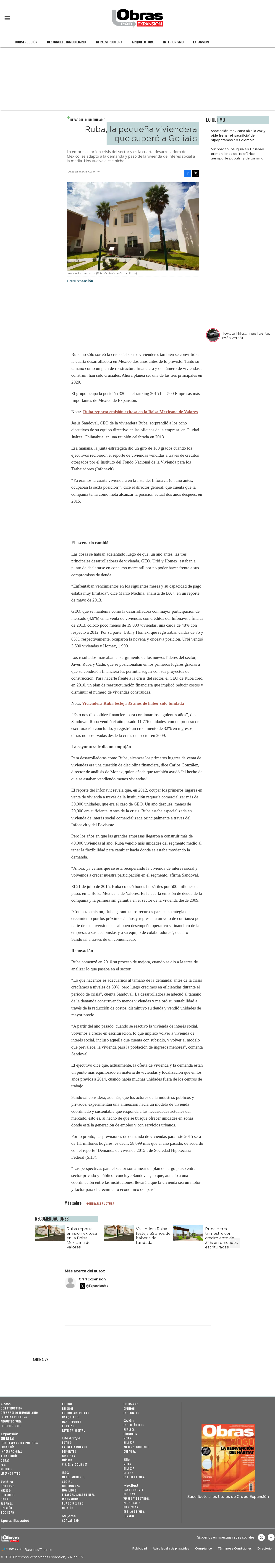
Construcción (26, 42)
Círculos (130, 1434)
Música (67, 1460)
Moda (127, 1438)
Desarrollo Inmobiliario (66, 42)
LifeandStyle (10, 1473)
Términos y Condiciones (234, 1548)
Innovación (70, 1499)
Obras (5, 1404)
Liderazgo (131, 1404)
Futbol (67, 1404)
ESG (3, 1465)
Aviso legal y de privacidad (171, 1548)
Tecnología (9, 1456)
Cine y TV (69, 1456)
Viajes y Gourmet (75, 1464)
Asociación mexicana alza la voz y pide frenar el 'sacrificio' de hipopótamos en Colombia (238, 135)
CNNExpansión (92, 1279)
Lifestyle (69, 1426)
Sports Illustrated (15, 1521)
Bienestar (131, 1507)
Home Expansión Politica (19, 1443)
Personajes (132, 1503)
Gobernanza (71, 1486)
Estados (7, 1503)
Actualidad (70, 1520)
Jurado (128, 1516)
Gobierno (8, 1486)
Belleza (129, 1442)
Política (7, 1482)
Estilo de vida (134, 1477)
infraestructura (102, 1203)
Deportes (69, 1451)
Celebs (128, 1473)
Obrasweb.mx (271, 1537)
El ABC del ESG (73, 1503)
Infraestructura (109, 42)
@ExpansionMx (97, 1286)
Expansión (201, 42)
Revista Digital (73, 1430)
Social (67, 1482)
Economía (8, 1447)
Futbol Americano (75, 1413)
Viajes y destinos (136, 1498)
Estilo (67, 1442)
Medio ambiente (73, 1477)
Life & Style (71, 1438)
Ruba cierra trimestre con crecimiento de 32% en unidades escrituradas (221, 1238)
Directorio (264, 1548)
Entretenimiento (74, 1447)
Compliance (203, 1548)
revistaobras (261, 1537)
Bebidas (129, 1494)
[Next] (235, 1232)
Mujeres (7, 1469)
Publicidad (139, 1548)
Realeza (129, 1429)
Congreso (8, 1495)
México (6, 1490)
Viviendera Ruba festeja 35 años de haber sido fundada (133, 703)
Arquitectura (143, 42)
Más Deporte (71, 1422)
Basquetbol (71, 1417)
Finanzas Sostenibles (78, 1495)
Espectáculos (134, 1425)
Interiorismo (173, 42)
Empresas (8, 1438)
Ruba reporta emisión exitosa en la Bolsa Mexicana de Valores (140, 411)
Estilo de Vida (134, 1511)
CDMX (4, 1499)
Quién (128, 1421)
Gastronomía (133, 1490)
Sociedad (7, 1512)
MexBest (130, 1486)
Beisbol (68, 1408)
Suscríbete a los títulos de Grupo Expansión (228, 1496)
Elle (126, 1460)
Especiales (131, 1413)
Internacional (11, 1451)
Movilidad (69, 1490)
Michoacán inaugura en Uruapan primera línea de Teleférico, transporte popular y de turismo (237, 153)
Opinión (6, 1508)
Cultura (129, 1451)
